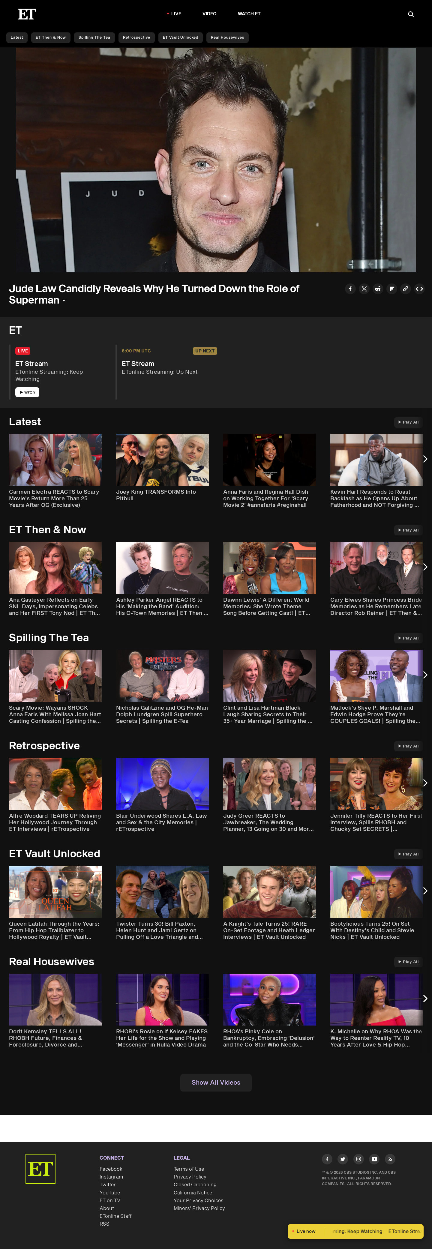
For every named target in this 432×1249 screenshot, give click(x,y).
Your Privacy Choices (199, 1200)
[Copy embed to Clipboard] (419, 289)
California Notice (193, 1193)
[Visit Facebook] (327, 1160)
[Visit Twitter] (343, 1160)
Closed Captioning (195, 1184)
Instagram (111, 1177)
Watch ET (249, 13)
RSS (105, 1224)
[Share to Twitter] (364, 289)
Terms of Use (189, 1169)
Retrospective (136, 37)
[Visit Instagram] (358, 1160)
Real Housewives (227, 37)
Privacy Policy (190, 1177)
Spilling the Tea (94, 37)
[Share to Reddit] (378, 289)
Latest (17, 37)
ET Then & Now (51, 37)
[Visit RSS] (390, 1160)
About (107, 1208)
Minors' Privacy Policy (199, 1208)
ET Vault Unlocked (180, 37)
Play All (408, 422)
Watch (27, 392)
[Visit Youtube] (374, 1160)
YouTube (110, 1193)
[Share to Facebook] (350, 289)
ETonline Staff (116, 1216)
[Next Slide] (424, 462)
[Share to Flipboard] (392, 289)
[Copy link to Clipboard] (406, 289)
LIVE (176, 13)
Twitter (108, 1184)
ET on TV (110, 1200)
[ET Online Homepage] (27, 14)
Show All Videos (216, 1082)
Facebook (111, 1169)
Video (209, 13)
